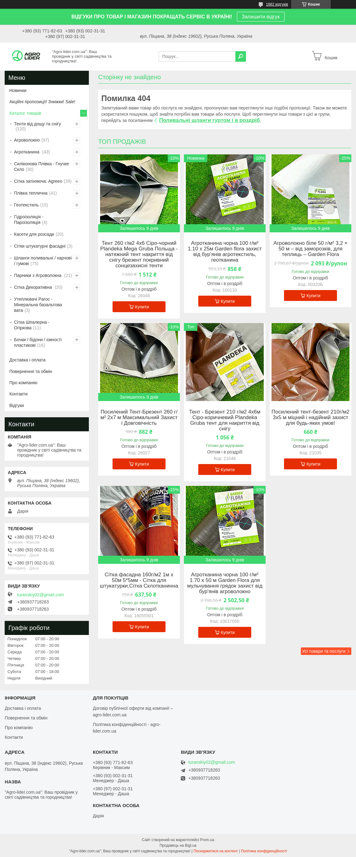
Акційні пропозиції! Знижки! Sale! (42, 101)
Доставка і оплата (27, 359)
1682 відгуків (277, 4)
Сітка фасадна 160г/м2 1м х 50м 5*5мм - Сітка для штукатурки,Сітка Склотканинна (139, 580)
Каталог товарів (25, 113)
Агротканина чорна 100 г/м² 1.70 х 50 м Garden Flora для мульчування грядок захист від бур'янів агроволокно (224, 583)
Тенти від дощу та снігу (37, 123)
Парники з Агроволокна (38, 275)
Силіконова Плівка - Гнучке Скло (41, 166)
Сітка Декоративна (33, 287)
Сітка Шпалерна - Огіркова (32, 325)
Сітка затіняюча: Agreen (38, 181)
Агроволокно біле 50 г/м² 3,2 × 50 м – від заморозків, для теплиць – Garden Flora (310, 248)
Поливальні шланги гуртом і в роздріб (209, 120)
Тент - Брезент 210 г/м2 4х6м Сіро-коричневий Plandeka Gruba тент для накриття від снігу (225, 420)
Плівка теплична (30, 193)
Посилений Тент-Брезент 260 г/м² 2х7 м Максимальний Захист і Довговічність (138, 417)
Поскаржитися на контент (216, 851)
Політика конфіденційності (264, 851)
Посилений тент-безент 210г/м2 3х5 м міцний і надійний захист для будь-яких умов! (310, 417)
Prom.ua (207, 840)
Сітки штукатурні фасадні (39, 246)
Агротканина (27, 151)
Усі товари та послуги (323, 651)
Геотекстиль (26, 204)
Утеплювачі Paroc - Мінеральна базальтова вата (38, 305)
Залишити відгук (261, 16)
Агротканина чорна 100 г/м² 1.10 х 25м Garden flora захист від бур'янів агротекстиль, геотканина (225, 251)
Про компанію (23, 382)
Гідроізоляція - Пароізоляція (28, 219)
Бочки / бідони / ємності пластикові (38, 342)
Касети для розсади (34, 234)
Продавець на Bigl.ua (178, 845)
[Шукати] (240, 56)
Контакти (18, 393)
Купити (142, 306)
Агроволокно (27, 140)
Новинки (17, 90)
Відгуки (16, 405)
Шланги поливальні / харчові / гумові (43, 260)
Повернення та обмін (30, 371)
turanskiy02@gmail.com (40, 594)
